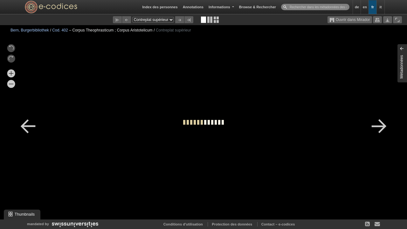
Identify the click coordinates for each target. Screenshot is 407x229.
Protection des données (232, 224)
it (381, 7)
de (357, 7)
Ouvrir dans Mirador (349, 20)
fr (372, 7)
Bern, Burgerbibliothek (30, 30)
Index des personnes (159, 7)
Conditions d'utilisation (183, 224)
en (365, 7)
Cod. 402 (60, 30)
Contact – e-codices (278, 224)
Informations (220, 7)
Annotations (193, 7)
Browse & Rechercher (257, 7)
